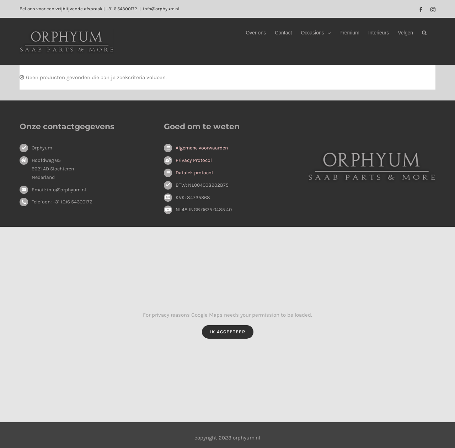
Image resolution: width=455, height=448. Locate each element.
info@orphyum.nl (161, 8)
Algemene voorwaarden (202, 148)
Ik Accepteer (227, 331)
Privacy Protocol (194, 160)
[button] (424, 33)
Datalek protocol (194, 173)
